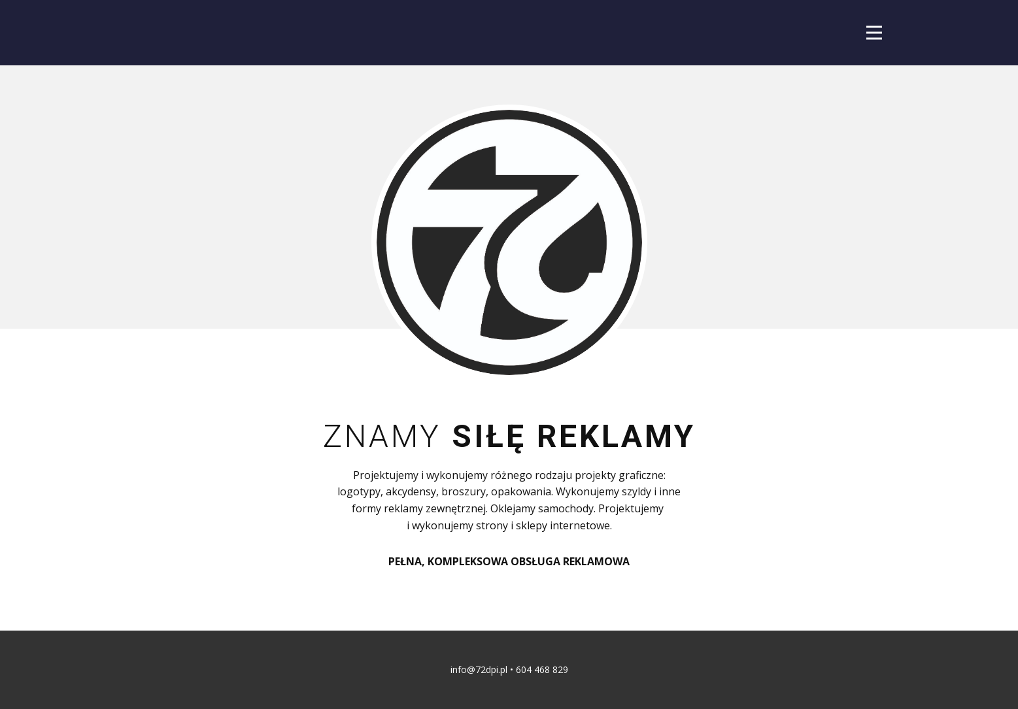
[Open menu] (874, 32)
